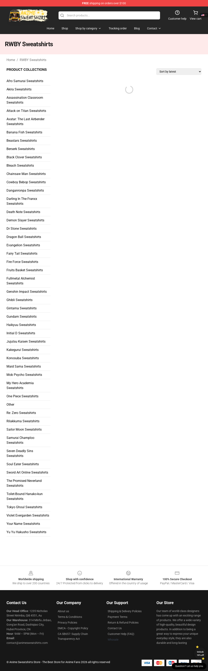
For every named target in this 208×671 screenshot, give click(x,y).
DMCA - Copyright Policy (73, 628)
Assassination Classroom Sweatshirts (24, 100)
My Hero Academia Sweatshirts (20, 385)
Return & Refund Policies (123, 622)
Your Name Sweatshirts (23, 524)
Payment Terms (117, 616)
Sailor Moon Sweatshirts (24, 429)
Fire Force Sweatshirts (22, 262)
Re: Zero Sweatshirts (21, 413)
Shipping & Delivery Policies (125, 611)
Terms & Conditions (70, 616)
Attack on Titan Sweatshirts (26, 111)
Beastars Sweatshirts (21, 141)
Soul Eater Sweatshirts (22, 464)
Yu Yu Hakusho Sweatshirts (26, 532)
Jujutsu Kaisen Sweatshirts (26, 341)
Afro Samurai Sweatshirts (24, 81)
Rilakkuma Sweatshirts (22, 421)
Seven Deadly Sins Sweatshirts (19, 453)
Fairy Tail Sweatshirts (21, 253)
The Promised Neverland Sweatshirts (24, 483)
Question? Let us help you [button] (189, 666)
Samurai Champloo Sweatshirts (20, 440)
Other (10, 404)
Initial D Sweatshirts (20, 333)
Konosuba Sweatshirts (22, 358)
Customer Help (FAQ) (121, 634)
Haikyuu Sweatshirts (21, 325)
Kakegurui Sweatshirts (22, 350)
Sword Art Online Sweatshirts (27, 472)
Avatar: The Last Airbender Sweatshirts (25, 121)
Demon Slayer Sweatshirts (25, 220)
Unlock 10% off (200, 653)
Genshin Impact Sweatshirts (26, 292)
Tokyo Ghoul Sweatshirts (24, 507)
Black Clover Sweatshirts (24, 157)
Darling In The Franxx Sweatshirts (21, 201)
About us (63, 611)
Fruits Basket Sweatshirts (24, 270)
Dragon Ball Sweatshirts (23, 237)
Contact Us (115, 628)
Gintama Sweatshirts (21, 308)
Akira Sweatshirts (18, 89)
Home (10, 60)
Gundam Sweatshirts (21, 316)
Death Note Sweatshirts (23, 212)
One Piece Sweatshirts (22, 396)
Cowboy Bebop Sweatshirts (26, 182)
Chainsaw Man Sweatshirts (26, 174)
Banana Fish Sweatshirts (24, 132)
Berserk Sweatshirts (20, 149)
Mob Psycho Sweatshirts (24, 375)
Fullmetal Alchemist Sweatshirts (20, 281)
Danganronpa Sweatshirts (25, 190)
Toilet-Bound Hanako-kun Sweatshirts (24, 496)
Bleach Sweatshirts (20, 165)
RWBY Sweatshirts (33, 60)
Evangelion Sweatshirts (23, 245)
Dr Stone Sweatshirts (21, 228)
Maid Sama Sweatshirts (23, 366)
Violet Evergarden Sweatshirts (27, 515)
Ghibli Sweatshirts (19, 300)
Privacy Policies (67, 622)
